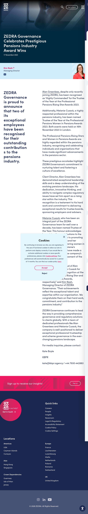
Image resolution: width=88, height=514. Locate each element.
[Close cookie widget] (64, 237)
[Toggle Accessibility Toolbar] (82, 508)
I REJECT (44, 273)
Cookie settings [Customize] (51, 256)
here (59, 261)
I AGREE (44, 268)
